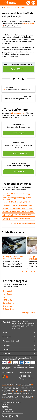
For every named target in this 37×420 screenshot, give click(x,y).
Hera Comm (7, 294)
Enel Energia (7, 306)
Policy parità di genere (7, 409)
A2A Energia (7, 300)
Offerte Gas (18, 125)
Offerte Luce (18, 143)
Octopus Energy (9, 309)
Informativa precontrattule (8, 411)
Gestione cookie (5, 407)
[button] (2, 3)
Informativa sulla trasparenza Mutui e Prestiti (12, 413)
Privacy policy (5, 404)
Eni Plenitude (8, 291)
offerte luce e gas (17, 113)
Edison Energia (8, 303)
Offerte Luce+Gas (18, 163)
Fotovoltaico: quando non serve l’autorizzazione (13, 257)
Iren (4, 297)
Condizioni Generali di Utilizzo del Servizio (11, 402)
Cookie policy (4, 406)
